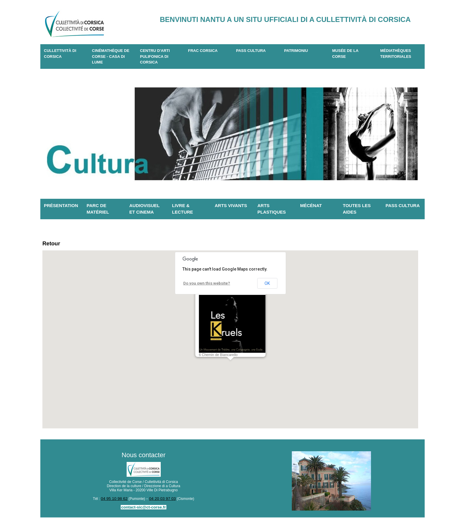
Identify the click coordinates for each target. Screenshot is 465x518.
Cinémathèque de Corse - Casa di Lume (110, 56)
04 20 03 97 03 (161, 500)
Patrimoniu (296, 50)
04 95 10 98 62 (116, 500)
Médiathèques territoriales (395, 53)
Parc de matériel (98, 209)
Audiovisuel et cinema (144, 209)
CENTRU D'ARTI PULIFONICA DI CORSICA (155, 56)
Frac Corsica (203, 50)
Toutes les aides (357, 209)
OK (267, 284)
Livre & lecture (182, 209)
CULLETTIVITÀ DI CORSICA (60, 53)
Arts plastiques (271, 209)
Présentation (61, 205)
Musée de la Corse (345, 53)
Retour (52, 244)
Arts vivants (231, 205)
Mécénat (311, 205)
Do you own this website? (204, 284)
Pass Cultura (251, 50)
